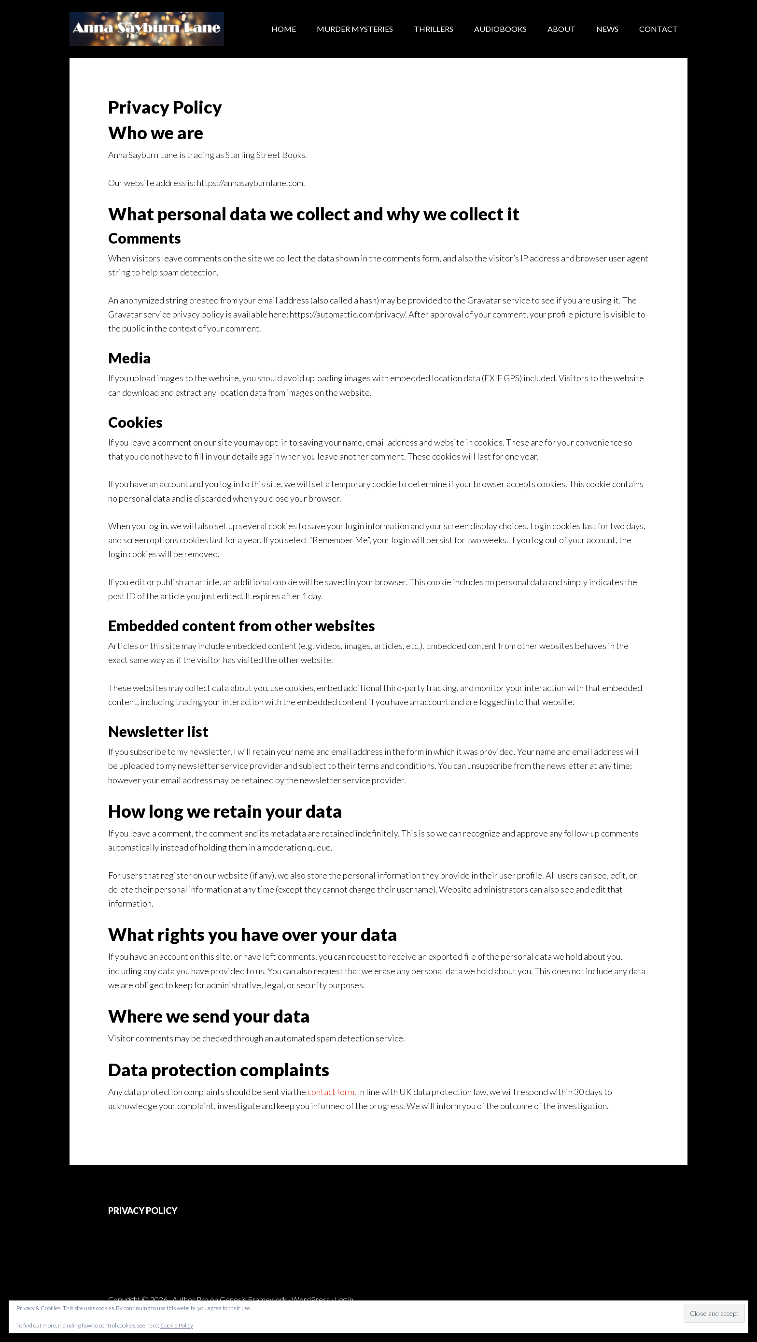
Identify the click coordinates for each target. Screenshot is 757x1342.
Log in (344, 1299)
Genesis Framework (253, 1299)
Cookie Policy (176, 1325)
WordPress (311, 1299)
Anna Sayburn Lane (147, 29)
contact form (331, 1091)
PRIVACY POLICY (142, 1210)
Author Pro (190, 1299)
